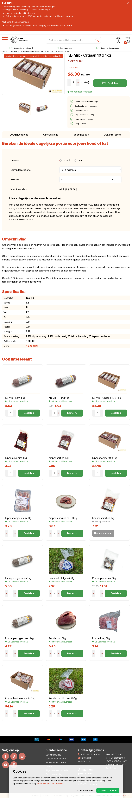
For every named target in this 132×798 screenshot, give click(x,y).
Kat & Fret (15, 51)
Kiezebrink (75, 61)
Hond (64, 160)
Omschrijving (50, 134)
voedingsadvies (65, 44)
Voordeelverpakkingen (33, 51)
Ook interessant (113, 134)
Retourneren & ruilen (56, 762)
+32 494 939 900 (89, 754)
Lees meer (73, 67)
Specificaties (81, 134)
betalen (80, 124)
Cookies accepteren (107, 790)
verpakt (108, 44)
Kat (78, 160)
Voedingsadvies (19, 134)
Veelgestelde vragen (56, 758)
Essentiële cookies (85, 790)
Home (4, 51)
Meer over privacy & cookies (50, 783)
